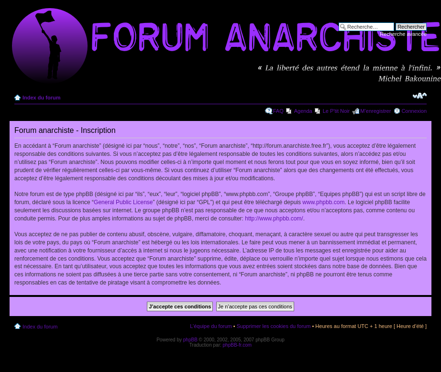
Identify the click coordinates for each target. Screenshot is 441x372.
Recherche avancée (403, 34)
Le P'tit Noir (336, 111)
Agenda (303, 111)
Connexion (414, 111)
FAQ (278, 111)
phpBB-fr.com (237, 345)
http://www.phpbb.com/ (274, 218)
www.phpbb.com (323, 202)
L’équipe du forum (211, 326)
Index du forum (41, 97)
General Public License (123, 202)
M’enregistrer (375, 111)
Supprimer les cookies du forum (274, 326)
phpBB (190, 339)
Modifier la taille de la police (420, 95)
